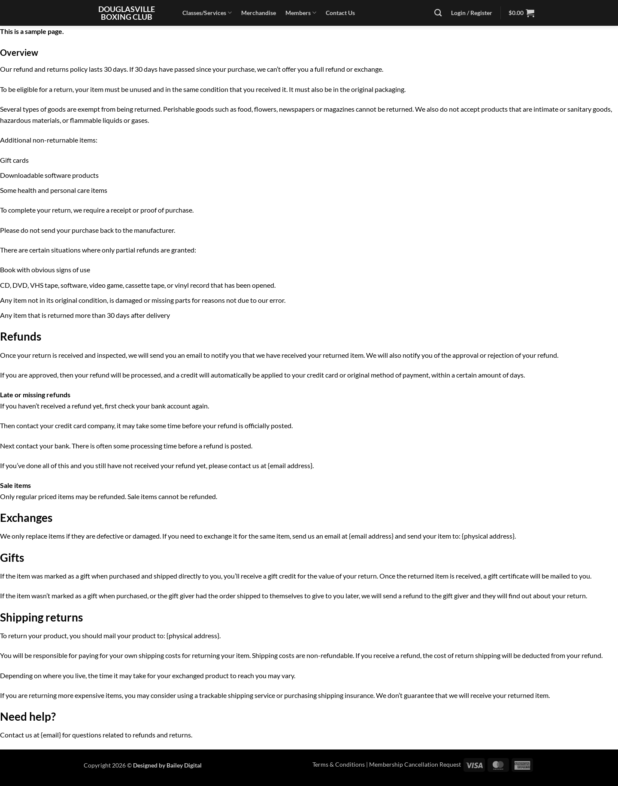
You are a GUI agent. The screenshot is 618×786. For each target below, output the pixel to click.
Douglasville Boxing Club (126, 13)
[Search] (438, 13)
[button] (521, 12)
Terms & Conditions (338, 764)
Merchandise (258, 12)
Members (300, 13)
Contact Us (340, 12)
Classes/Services (207, 13)
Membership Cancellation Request (415, 764)
